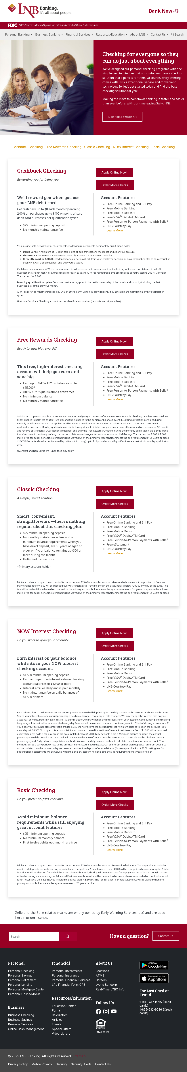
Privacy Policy (18, 1064)
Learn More (115, 230)
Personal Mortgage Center (26, 989)
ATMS (100, 975)
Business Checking (21, 1015)
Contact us (165, 936)
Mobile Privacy (41, 1064)
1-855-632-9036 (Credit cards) (156, 1011)
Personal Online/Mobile (24, 994)
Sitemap (79, 1056)
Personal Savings (20, 975)
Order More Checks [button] (115, 185)
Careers (101, 980)
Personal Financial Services (71, 980)
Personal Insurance (65, 975)
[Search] (34, 936)
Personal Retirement (22, 980)
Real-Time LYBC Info (110, 989)
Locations (102, 971)
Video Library (61, 1033)
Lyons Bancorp (106, 984)
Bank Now (160, 11)
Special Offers (61, 1029)
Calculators (60, 1015)
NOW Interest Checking (131, 147)
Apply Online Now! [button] (114, 172)
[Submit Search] (67, 936)
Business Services (20, 1024)
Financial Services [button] (78, 34)
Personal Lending (20, 984)
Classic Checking (97, 147)
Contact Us (103, 1064)
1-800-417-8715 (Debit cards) (155, 1003)
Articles (57, 1019)
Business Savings (20, 1019)
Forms (56, 1010)
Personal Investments (67, 971)
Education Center (64, 1006)
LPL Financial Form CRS (68, 984)
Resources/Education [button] (110, 34)
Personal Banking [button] (17, 34)
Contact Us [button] (158, 34)
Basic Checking (163, 147)
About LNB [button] (137, 34)
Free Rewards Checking (63, 147)
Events (56, 1024)
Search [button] (177, 34)
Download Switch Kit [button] (122, 117)
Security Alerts (81, 1064)
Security (61, 1064)
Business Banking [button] (47, 34)
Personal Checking (21, 971)
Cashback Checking (27, 147)
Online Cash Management (26, 1029)
